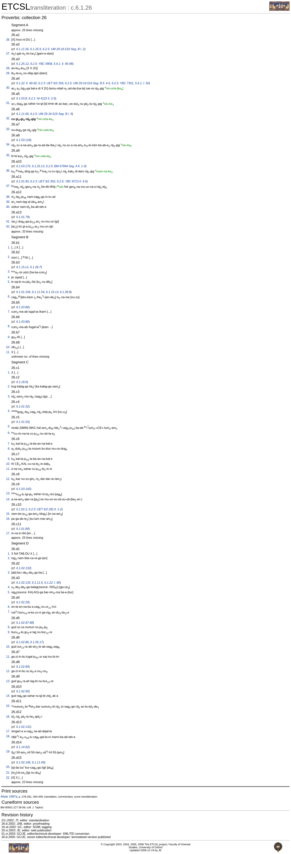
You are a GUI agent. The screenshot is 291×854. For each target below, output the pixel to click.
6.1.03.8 (21, 98)
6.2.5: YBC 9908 (41, 63)
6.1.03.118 (23, 140)
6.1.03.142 (23, 488)
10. (8, 347)
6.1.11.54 (38, 292)
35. (8, 155)
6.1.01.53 (22, 421)
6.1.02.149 (23, 762)
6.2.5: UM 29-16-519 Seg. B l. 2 (63, 49)
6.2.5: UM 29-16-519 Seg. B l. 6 (51, 113)
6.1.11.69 (38, 762)
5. (9, 281)
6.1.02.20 (22, 602)
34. (8, 144)
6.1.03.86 (22, 307)
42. (8, 226)
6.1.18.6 (21, 382)
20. (8, 766)
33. (8, 129)
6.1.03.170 (23, 166)
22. (8, 777)
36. (8, 170)
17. (8, 533)
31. (8, 102)
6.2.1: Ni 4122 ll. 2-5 (42, 98)
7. (9, 311)
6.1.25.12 (22, 63)
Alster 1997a (9, 796)
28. (8, 68)
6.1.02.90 (22, 691)
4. (9, 277)
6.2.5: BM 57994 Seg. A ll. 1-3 (65, 166)
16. (8, 518)
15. (8, 513)
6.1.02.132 (23, 568)
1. (9, 247)
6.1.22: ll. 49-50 (26, 83)
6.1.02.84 (22, 666)
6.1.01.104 (23, 292)
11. (8, 352)
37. (8, 185)
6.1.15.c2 (22, 267)
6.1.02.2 (21, 509)
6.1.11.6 (37, 582)
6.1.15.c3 (52, 292)
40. (8, 206)
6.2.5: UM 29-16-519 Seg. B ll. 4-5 (87, 83)
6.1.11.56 (22, 49)
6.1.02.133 (23, 582)
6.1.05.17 (36, 642)
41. (8, 221)
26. (8, 39)
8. (9, 326)
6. (9, 296)
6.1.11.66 (22, 113)
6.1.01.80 (22, 528)
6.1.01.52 (22, 406)
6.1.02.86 (22, 642)
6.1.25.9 (35, 49)
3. (9, 271)
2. (9, 257)
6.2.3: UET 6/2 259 (50, 83)
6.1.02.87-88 (24, 622)
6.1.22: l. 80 (52, 582)
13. (8, 493)
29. (8, 73)
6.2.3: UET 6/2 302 (42, 181)
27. (8, 53)
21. (8, 772)
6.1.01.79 (22, 217)
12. (8, 478)
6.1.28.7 (35, 267)
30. (8, 87)
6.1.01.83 (22, 181)
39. (8, 201)
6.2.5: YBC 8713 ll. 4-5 (72, 181)
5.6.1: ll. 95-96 (63, 63)
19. (8, 751)
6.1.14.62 (22, 747)
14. (8, 499)
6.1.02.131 (23, 726)
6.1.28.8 (65, 292)
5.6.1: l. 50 (142, 83)
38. (8, 196)
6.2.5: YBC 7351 (122, 83)
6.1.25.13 (38, 166)
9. (9, 337)
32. (8, 118)
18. (8, 736)
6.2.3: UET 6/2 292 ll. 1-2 (45, 509)
